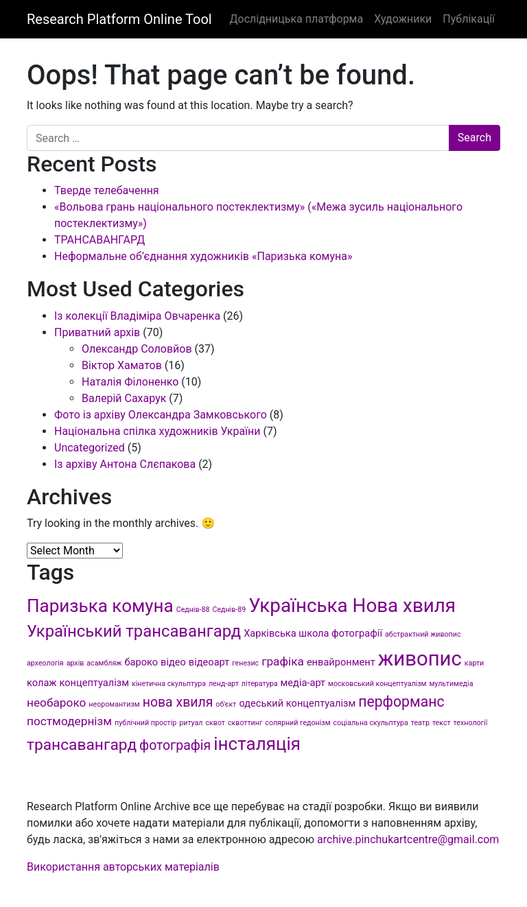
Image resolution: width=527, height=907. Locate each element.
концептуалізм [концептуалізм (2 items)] (94, 682)
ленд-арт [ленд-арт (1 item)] (224, 683)
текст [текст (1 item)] (441, 722)
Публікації (469, 18)
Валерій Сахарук (124, 398)
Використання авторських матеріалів (123, 866)
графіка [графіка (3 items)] (282, 661)
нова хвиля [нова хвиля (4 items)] (178, 702)
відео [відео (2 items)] (173, 662)
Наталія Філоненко (130, 381)
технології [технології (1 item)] (471, 722)
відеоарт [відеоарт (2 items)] (209, 662)
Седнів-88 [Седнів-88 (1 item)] (193, 609)
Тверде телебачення (106, 190)
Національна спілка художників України (157, 431)
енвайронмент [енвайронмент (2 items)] (341, 662)
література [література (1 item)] (260, 683)
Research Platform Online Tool (119, 19)
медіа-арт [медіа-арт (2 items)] (303, 682)
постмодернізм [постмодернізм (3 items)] (69, 721)
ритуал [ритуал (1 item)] (190, 722)
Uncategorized (89, 447)
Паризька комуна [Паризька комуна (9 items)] (100, 606)
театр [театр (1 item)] (420, 722)
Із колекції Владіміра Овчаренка (137, 315)
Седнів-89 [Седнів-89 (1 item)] (229, 609)
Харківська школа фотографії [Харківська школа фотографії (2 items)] (313, 633)
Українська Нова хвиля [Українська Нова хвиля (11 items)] (352, 605)
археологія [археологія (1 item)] (45, 663)
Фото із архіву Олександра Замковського (160, 414)
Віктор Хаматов (122, 365)
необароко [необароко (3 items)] (56, 702)
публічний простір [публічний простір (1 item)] (145, 722)
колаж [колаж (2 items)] (42, 682)
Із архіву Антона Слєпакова (125, 464)
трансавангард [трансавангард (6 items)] (82, 744)
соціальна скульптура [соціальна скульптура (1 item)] (370, 722)
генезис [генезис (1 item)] (245, 663)
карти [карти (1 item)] (474, 663)
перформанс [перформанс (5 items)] (401, 701)
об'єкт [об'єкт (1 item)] (225, 704)
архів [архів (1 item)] (75, 663)
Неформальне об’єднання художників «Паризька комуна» (203, 256)
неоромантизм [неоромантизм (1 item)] (114, 704)
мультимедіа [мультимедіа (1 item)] (451, 683)
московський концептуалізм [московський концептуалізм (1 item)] (377, 683)
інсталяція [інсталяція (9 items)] (257, 743)
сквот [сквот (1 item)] (215, 722)
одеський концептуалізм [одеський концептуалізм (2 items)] (297, 703)
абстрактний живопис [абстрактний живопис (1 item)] (423, 634)
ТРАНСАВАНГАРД (99, 239)
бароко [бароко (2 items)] (141, 662)
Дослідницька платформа (296, 18)
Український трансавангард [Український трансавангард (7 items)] (134, 631)
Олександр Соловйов (137, 348)
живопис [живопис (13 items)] (420, 658)
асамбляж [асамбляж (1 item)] (103, 663)
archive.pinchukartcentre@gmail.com (408, 839)
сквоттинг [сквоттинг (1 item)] (245, 722)
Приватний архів (97, 332)
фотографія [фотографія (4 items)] (175, 745)
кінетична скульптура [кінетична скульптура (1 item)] (169, 683)
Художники (403, 18)
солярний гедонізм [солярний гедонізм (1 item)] (297, 722)
